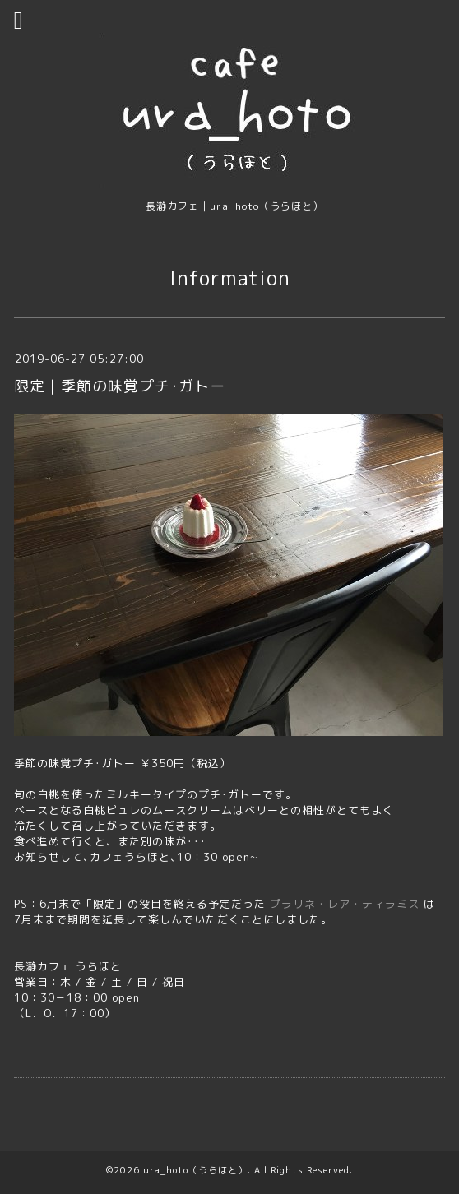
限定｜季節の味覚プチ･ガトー (119, 386)
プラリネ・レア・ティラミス (345, 903)
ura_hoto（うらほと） (195, 1170)
